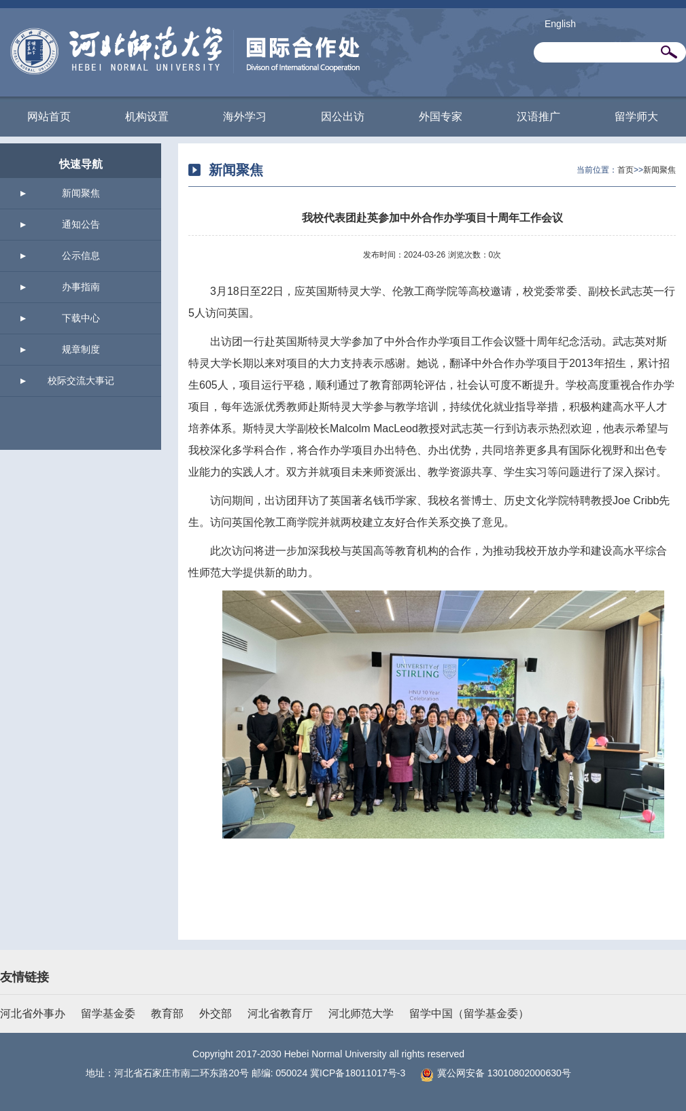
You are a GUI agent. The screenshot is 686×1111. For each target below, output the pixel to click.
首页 (625, 170)
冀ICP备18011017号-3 (357, 1073)
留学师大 (636, 116)
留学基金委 (108, 1013)
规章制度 (81, 349)
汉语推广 (538, 116)
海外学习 (245, 116)
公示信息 (81, 255)
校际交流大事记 (81, 380)
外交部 (215, 1013)
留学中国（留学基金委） (469, 1013)
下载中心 (81, 318)
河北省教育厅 (280, 1013)
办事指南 (81, 286)
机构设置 (147, 116)
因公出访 (342, 116)
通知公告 (81, 224)
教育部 (167, 1013)
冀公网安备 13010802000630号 (492, 1073)
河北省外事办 (32, 1013)
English (560, 23)
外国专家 (440, 116)
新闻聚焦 (81, 193)
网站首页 (49, 116)
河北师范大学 (361, 1013)
